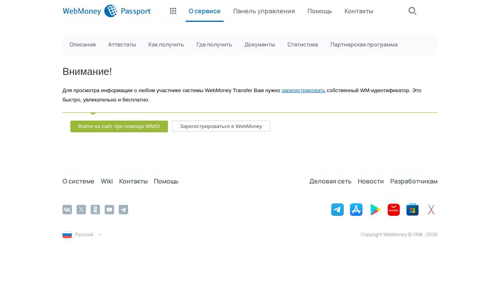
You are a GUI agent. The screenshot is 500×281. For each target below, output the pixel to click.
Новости (371, 181)
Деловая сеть (330, 181)
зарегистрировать (303, 90)
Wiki (107, 181)
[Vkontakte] (67, 209)
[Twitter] (81, 209)
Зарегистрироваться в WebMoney (221, 126)
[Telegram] (123, 209)
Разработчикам (414, 181)
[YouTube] (109, 209)
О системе (78, 181)
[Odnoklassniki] (95, 209)
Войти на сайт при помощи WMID (119, 126)
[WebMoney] (90, 11)
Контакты (133, 181)
